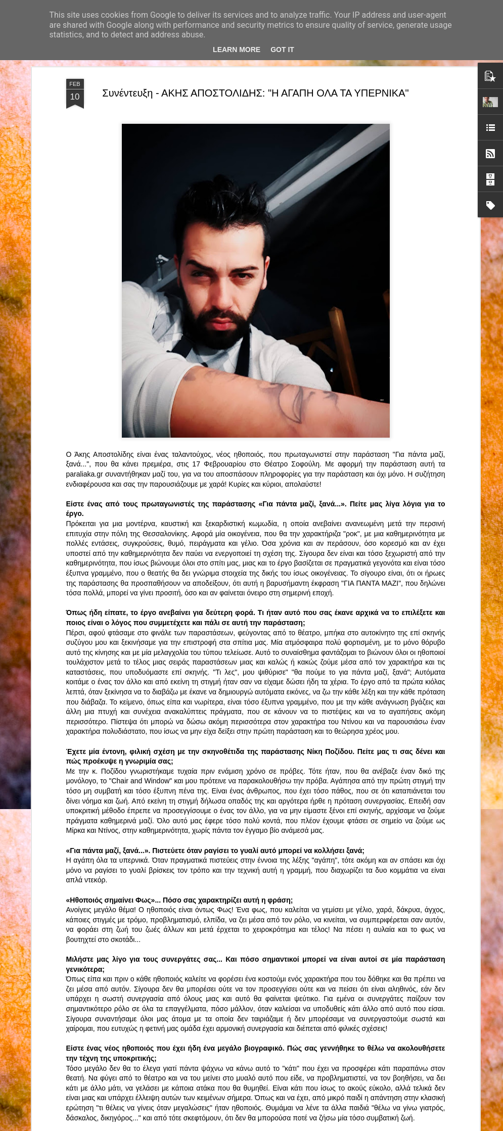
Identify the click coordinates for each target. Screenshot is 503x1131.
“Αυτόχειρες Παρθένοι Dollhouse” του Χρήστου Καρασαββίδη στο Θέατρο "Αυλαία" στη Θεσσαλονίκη (251, 895)
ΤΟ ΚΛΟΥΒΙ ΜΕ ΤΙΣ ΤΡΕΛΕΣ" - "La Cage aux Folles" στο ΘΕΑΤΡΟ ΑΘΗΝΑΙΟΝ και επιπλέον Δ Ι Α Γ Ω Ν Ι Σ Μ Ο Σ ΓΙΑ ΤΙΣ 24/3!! (252, 784)
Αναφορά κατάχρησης (354, 1125)
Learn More (236, 49)
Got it (282, 49)
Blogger (314, 1125)
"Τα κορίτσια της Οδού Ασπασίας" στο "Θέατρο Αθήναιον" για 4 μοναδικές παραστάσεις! (239, 1009)
